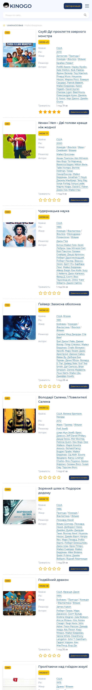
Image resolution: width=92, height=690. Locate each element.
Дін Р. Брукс (67, 634)
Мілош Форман (58, 621)
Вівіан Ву (63, 320)
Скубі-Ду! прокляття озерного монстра (56, 34)
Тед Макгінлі (66, 73)
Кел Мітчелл (74, 149)
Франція (61, 531)
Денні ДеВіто (68, 637)
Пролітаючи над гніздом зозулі (57, 597)
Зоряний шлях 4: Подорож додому (60, 439)
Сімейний (55, 141)
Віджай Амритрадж (60, 498)
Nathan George (58, 644)
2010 (52, 52)
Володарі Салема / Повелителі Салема (57, 359)
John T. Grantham (70, 572)
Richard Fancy (66, 402)
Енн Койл (70, 245)
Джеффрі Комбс (59, 335)
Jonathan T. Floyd (78, 162)
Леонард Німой (58, 466)
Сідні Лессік (67, 647)
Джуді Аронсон (78, 233)
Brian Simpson (72, 329)
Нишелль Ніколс (59, 76)
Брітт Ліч (80, 239)
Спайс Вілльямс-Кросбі (62, 313)
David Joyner (57, 86)
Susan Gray (82, 414)
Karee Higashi (76, 83)
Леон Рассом (57, 563)
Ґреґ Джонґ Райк (59, 307)
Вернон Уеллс (67, 239)
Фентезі (54, 59)
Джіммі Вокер (77, 307)
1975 (52, 613)
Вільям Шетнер (58, 470)
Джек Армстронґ (67, 316)
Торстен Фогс (57, 417)
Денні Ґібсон (66, 323)
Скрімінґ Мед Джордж (62, 303)
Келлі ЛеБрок (78, 226)
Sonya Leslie (65, 168)
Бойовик (55, 296)
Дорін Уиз (72, 171)
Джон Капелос (68, 248)
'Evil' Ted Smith (77, 326)
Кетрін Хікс (56, 482)
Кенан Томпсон (58, 149)
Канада (80, 373)
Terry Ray (76, 165)
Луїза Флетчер (76, 625)
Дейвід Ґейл (61, 326)
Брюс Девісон (77, 389)
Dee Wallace (63, 398)
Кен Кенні (73, 644)
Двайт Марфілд (78, 650)
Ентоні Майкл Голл (60, 226)
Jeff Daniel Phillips (59, 392)
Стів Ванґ (81, 303)
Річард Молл (81, 73)
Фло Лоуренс (66, 411)
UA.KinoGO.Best (15, 25)
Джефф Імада (73, 563)
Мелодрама (56, 218)
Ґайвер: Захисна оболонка (53, 276)
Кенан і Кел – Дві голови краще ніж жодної (60, 116)
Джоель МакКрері (60, 165)
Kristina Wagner (73, 553)
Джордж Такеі (58, 476)
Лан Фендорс (76, 640)
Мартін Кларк (80, 168)
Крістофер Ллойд (59, 650)
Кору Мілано (65, 566)
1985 (52, 211)
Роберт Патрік (58, 550)
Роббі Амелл (57, 67)
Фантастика (67, 215)
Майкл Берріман (59, 83)
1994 (52, 535)
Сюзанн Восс (67, 414)
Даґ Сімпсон (56, 329)
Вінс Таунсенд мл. (67, 252)
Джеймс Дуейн (77, 473)
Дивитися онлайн (79, 103)
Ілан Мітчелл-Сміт (59, 229)
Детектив (55, 56)
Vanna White (68, 569)
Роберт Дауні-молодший (64, 236)
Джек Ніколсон (58, 625)
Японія (60, 288)
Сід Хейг (82, 405)
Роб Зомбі (55, 385)
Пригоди (67, 56)
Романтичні (71, 218)
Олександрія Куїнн (68, 89)
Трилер (62, 381)
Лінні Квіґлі (67, 332)
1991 (52, 292)
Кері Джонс (66, 92)
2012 (52, 377)
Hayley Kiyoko (72, 67)
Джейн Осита (81, 92)
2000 (53, 134)
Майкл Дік (80, 332)
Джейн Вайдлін (74, 495)
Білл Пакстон (77, 229)
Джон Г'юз (55, 222)
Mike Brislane (76, 492)
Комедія (78, 56)
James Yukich (57, 546)
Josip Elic (63, 640)
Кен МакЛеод (67, 576)
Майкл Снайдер (79, 489)
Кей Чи (79, 647)
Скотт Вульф (57, 553)
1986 (52, 455)
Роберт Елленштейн (69, 485)
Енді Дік (80, 576)
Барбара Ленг (58, 242)
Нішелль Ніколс (58, 479)
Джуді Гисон (77, 392)
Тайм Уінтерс (71, 155)
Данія (70, 531)
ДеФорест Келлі (59, 473)
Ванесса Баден (79, 152)
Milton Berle (56, 155)
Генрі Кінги (65, 560)
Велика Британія (66, 373)
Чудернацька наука (47, 196)
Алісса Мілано (67, 557)
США (53, 48)
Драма (53, 617)
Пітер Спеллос (58, 310)
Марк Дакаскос (75, 550)
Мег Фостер (56, 395)
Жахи (74, 138)
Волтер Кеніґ (74, 476)
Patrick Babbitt (78, 80)
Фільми (64, 59)
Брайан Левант (58, 63)
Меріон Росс (76, 76)
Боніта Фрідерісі (59, 408)
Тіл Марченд (63, 152)
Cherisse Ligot (72, 86)
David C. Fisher (58, 171)
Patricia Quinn (72, 395)
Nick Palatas (65, 70)
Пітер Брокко (65, 631)
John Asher (78, 560)
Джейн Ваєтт (75, 479)
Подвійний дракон (47, 519)
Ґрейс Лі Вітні (57, 495)
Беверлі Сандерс (59, 80)
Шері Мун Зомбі (59, 389)
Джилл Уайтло (74, 255)
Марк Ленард (70, 482)
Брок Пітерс (63, 489)
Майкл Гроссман (59, 145)
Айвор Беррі (57, 245)
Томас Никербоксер (71, 158)
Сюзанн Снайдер (59, 233)
